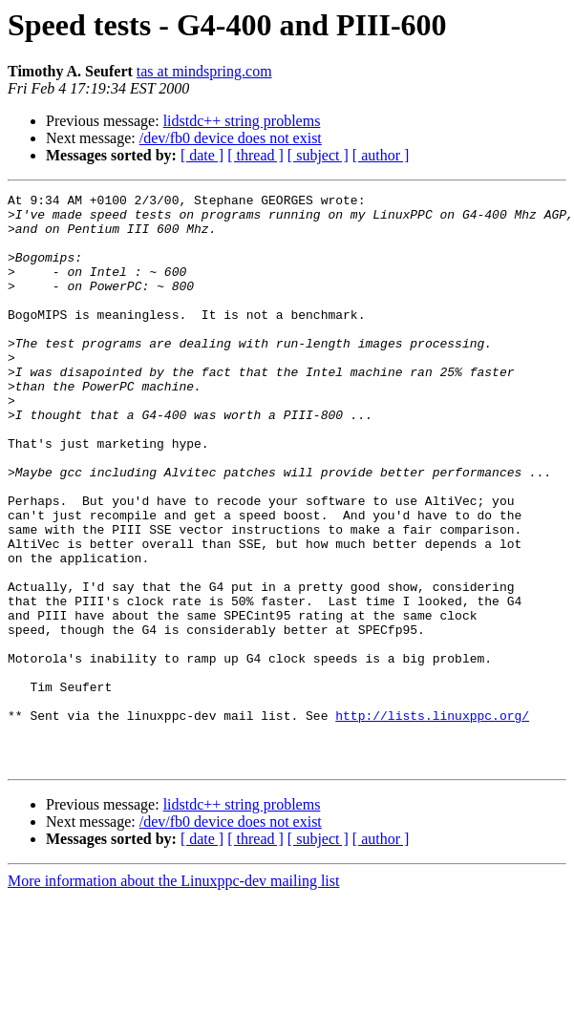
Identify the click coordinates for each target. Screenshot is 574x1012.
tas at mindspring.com (204, 71)
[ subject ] (318, 155)
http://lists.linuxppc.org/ (432, 821)
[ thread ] (255, 155)
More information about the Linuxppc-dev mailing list (173, 995)
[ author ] (381, 155)
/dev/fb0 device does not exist (230, 138)
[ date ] (202, 155)
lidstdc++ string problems (242, 121)
